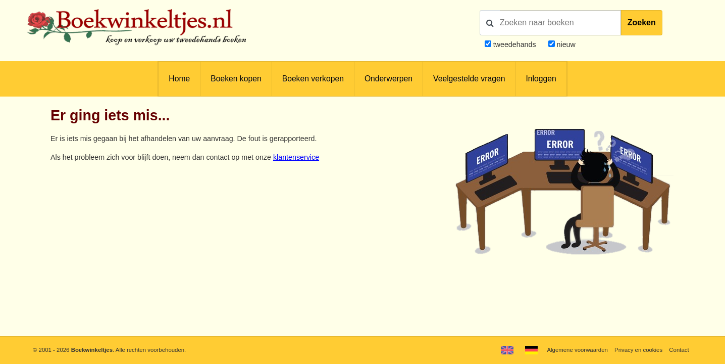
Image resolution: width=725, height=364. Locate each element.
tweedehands (514, 44)
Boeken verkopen (313, 78)
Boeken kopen (236, 78)
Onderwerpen (388, 78)
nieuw (565, 44)
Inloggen (541, 78)
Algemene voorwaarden (577, 350)
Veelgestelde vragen (469, 78)
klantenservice (296, 157)
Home (179, 78)
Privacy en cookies (638, 350)
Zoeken (642, 22)
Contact (679, 350)
